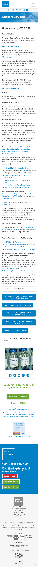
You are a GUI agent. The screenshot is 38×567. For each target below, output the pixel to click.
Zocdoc (24, 171)
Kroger (16, 194)
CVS (26, 192)
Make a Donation (10, 476)
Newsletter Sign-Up (11, 481)
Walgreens (10, 196)
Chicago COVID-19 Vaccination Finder (16, 168)
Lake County (11, 151)
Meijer (27, 194)
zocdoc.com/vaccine (11, 213)
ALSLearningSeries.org (9, 269)
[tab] (19, 339)
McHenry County (20, 151)
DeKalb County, (12, 149)
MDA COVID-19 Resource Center (15, 242)
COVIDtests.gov (7, 57)
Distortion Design (19, 563)
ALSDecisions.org (27, 271)
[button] (33, 4)
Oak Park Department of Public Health (17, 187)
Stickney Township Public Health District (17, 185)
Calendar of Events (11, 487)
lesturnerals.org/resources (10, 271)
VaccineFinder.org (7, 198)
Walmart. (17, 196)
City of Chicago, (22, 147)
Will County (10, 153)
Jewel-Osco (9, 194)
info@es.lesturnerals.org (19, 508)
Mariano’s (22, 194)
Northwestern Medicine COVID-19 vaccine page (20, 249)
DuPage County (22, 149)
